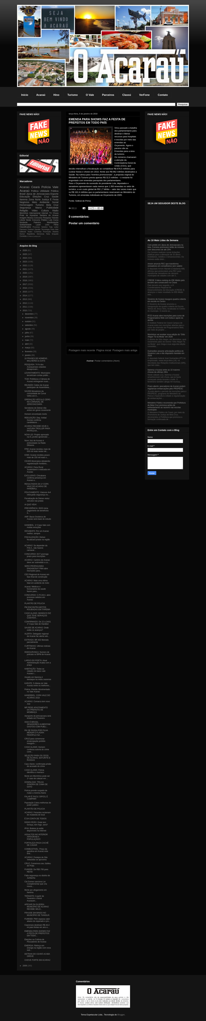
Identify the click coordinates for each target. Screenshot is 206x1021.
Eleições (37, 196)
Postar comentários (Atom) (107, 361)
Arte (56, 229)
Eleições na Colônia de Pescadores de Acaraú (35, 940)
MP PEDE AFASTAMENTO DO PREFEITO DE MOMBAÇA (36, 709)
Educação (25, 196)
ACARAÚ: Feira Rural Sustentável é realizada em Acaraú (37, 469)
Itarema (24, 199)
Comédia (23, 236)
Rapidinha (31, 234)
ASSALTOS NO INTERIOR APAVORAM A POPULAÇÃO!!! (36, 836)
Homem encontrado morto (35, 414)
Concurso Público (40, 220)
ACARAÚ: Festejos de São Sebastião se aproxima (35, 858)
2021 (25, 269)
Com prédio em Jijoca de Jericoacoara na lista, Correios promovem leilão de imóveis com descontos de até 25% (166, 247)
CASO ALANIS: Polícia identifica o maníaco (34, 771)
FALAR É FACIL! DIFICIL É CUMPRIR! (36, 797)
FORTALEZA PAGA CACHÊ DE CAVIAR (36, 844)
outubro (28, 321)
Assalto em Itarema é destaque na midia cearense (37, 678)
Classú (126, 94)
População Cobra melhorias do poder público (37, 804)
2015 (25, 292)
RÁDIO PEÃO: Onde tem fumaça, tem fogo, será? (36, 823)
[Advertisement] (103, 320)
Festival (31, 229)
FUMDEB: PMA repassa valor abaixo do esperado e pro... (37, 920)
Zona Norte (35, 199)
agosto (28, 329)
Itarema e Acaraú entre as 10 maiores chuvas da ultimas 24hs (164, 371)
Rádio (55, 210)
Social (55, 202)
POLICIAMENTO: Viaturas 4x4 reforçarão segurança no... (37, 493)
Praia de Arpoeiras (29, 215)
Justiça (45, 199)
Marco (38, 207)
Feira (52, 229)
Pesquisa (47, 218)
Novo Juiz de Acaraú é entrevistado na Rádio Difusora (35, 442)
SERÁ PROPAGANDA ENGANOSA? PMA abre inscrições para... (36, 568)
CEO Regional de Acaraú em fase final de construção (36, 575)
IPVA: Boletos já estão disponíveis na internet (35, 829)
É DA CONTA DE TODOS (35, 819)
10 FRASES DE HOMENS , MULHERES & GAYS (36, 359)
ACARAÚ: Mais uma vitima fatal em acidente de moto (36, 581)
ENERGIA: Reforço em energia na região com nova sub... (37, 947)
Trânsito (55, 218)
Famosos (23, 229)
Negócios (24, 202)
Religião (24, 210)
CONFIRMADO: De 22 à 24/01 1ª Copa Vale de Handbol (37, 623)
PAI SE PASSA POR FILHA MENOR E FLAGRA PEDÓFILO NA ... (36, 732)
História (55, 232)
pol (39, 236)
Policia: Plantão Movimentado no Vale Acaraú (37, 690)
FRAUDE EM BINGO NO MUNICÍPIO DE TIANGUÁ (36, 914)
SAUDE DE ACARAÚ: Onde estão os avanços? (36, 629)
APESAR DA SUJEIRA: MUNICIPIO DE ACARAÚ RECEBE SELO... (36, 906)
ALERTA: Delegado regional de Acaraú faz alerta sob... (36, 635)
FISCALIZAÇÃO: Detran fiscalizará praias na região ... (37, 539)
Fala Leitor (53, 227)
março (28, 348)
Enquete (55, 234)
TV (50, 213)
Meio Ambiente (40, 202)
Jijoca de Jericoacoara (38, 194)
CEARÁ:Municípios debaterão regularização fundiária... (37, 462)
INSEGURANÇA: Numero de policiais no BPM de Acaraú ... (37, 654)
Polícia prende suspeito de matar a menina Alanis (35, 791)
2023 (25, 262)
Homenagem (26, 205)
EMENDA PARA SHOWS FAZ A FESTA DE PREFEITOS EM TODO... (37, 933)
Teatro (30, 232)
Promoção (47, 232)
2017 (25, 284)
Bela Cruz (52, 205)
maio (27, 340)
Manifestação (52, 222)
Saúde (55, 196)
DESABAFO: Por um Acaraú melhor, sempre (36, 532)
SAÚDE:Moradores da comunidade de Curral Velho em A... (35, 393)
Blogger (121, 1014)
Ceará (35, 187)
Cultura (45, 210)
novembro (29, 317)
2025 (25, 254)
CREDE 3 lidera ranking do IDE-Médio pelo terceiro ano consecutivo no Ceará (166, 281)
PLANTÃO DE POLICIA (34, 603)
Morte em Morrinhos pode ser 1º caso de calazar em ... (37, 777)
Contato (163, 94)
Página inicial (103, 350)
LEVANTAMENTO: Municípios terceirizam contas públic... (37, 374)
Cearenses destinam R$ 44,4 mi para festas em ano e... (36, 926)
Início (24, 94)
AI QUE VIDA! (30, 504)
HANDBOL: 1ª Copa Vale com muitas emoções (37, 526)
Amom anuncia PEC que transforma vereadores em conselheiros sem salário (165, 265)
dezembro (29, 314)
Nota (48, 234)
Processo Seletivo (40, 227)
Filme (56, 225)
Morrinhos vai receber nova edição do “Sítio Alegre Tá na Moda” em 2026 (166, 335)
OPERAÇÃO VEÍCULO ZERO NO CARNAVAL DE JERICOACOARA (37, 401)
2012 (25, 303)
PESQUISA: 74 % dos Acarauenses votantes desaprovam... (35, 366)
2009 (25, 966)
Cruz (46, 196)
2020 (25, 273)
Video (35, 210)
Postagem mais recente (82, 350)
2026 (25, 250)
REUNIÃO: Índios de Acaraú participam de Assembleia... (37, 386)
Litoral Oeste (25, 220)
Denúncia (40, 234)
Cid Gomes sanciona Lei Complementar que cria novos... (35, 884)
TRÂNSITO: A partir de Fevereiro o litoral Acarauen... (34, 898)
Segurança (25, 207)
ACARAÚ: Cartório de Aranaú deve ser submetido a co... (37, 561)
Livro (47, 225)
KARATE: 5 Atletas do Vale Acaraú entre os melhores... (37, 684)
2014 (25, 295)
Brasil (22, 194)
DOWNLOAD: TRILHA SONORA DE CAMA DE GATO (36, 784)
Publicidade (52, 207)
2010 (25, 310)
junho (27, 336)
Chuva (55, 213)
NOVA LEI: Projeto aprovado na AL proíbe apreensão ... (37, 436)
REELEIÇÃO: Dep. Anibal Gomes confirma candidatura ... (35, 420)
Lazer (38, 225)
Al (27, 236)
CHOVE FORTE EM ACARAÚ (37, 960)
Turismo (72, 94)
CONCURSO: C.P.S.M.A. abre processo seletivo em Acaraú (37, 597)
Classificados (25, 227)
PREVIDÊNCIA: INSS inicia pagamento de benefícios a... (36, 510)
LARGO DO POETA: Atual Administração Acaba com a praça (37, 662)
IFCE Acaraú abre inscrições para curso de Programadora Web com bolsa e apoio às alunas (166, 318)
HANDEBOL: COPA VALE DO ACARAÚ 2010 (37, 696)
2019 (25, 277)
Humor (22, 234)
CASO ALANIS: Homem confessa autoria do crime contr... (36, 749)
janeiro (28, 355)
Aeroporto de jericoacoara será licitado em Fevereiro (37, 717)
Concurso (38, 218)
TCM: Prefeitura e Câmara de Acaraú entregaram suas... (37, 380)
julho (27, 333)
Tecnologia (45, 229)
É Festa (54, 199)
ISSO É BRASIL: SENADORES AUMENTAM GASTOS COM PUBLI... (37, 724)
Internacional (34, 213)
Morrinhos (24, 213)
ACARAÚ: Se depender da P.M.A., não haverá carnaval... (35, 547)
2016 (25, 288)
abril (27, 344)
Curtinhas (37, 232)
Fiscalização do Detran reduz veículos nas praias (36, 499)
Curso (55, 220)
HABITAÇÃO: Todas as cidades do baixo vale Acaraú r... (34, 671)
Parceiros (108, 94)
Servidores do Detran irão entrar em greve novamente (37, 409)
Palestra (37, 222)
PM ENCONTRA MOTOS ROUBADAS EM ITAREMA (37, 608)
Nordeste (24, 222)
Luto (50, 220)
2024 (25, 258)
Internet (45, 213)
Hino (56, 94)
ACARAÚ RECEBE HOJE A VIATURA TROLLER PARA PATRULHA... (37, 428)
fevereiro (29, 351)
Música (30, 218)
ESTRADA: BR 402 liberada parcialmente (36, 641)
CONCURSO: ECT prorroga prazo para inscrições (36, 555)
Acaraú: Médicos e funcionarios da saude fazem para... (35, 589)
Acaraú (40, 94)
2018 (25, 280)
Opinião (37, 229)
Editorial (23, 232)
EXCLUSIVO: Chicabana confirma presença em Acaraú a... (35, 477)
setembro (29, 325)
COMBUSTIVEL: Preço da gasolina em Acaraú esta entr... (36, 851)
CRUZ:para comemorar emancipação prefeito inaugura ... (34, 741)
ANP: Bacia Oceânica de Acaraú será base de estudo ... (37, 519)
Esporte (54, 194)
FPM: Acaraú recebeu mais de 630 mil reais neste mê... (37, 450)
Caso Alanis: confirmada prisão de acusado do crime (37, 765)
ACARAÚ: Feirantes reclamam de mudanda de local (37, 813)
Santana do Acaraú (49, 215)
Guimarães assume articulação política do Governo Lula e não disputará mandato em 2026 (166, 353)
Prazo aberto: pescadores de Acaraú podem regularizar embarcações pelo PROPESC (166, 387)
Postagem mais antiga (124, 350)
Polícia (46, 187)
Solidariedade (25, 225)
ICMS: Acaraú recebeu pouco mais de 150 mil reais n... (37, 456)
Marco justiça (33, 236)
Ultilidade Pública (49, 191)
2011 (25, 307)
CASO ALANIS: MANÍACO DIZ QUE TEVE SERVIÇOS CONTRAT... (37, 615)
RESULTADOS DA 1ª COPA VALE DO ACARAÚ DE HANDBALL (36, 486)
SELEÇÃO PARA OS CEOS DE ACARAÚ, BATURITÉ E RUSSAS (37, 757)
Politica (34, 191)
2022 (25, 265)
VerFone (144, 94)
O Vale (90, 94)
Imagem (23, 218)
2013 (25, 299)
